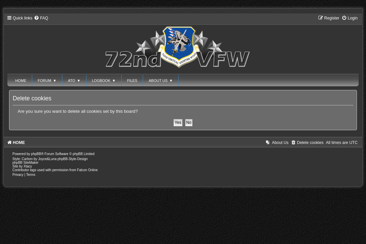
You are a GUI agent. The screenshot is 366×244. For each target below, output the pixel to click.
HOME (20, 81)
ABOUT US (161, 81)
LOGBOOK (104, 81)
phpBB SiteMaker (25, 162)
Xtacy (27, 166)
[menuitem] (41, 18)
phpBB (36, 154)
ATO (74, 81)
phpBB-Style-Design (73, 159)
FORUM (47, 81)
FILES (132, 81)
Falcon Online (87, 170)
